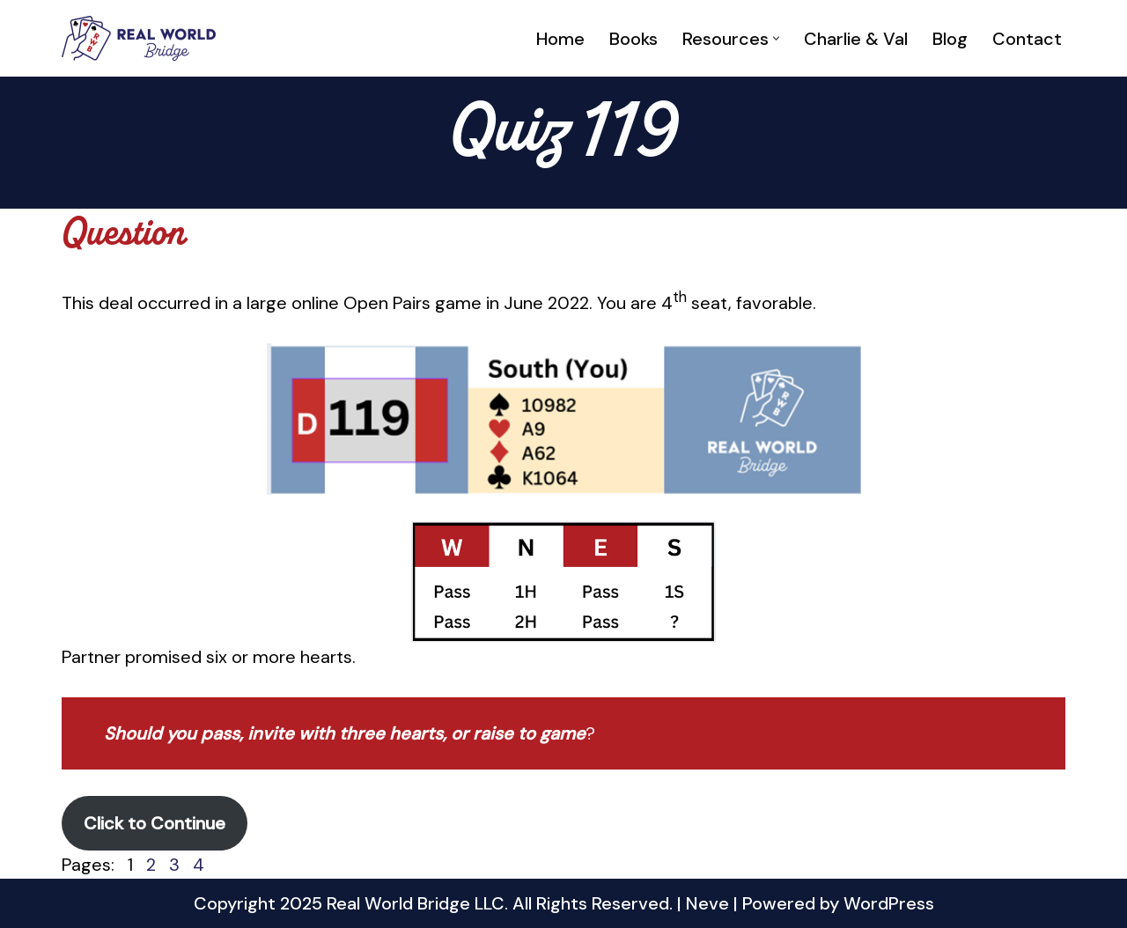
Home (560, 38)
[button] (776, 38)
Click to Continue (154, 823)
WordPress (888, 903)
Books (633, 38)
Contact (1027, 38)
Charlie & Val (856, 38)
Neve (707, 903)
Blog (950, 38)
